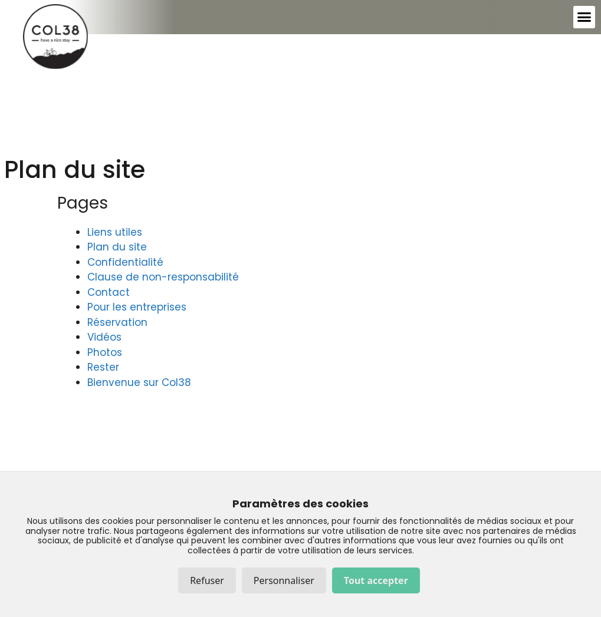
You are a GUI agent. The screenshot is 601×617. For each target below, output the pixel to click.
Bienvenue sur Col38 (139, 382)
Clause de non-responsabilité (163, 277)
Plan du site (117, 247)
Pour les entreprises (136, 307)
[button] (584, 17)
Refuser (207, 580)
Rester (103, 367)
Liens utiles (114, 232)
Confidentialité (125, 262)
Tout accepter (376, 580)
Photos (104, 352)
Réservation (117, 322)
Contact (108, 292)
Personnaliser (284, 580)
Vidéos (104, 337)
